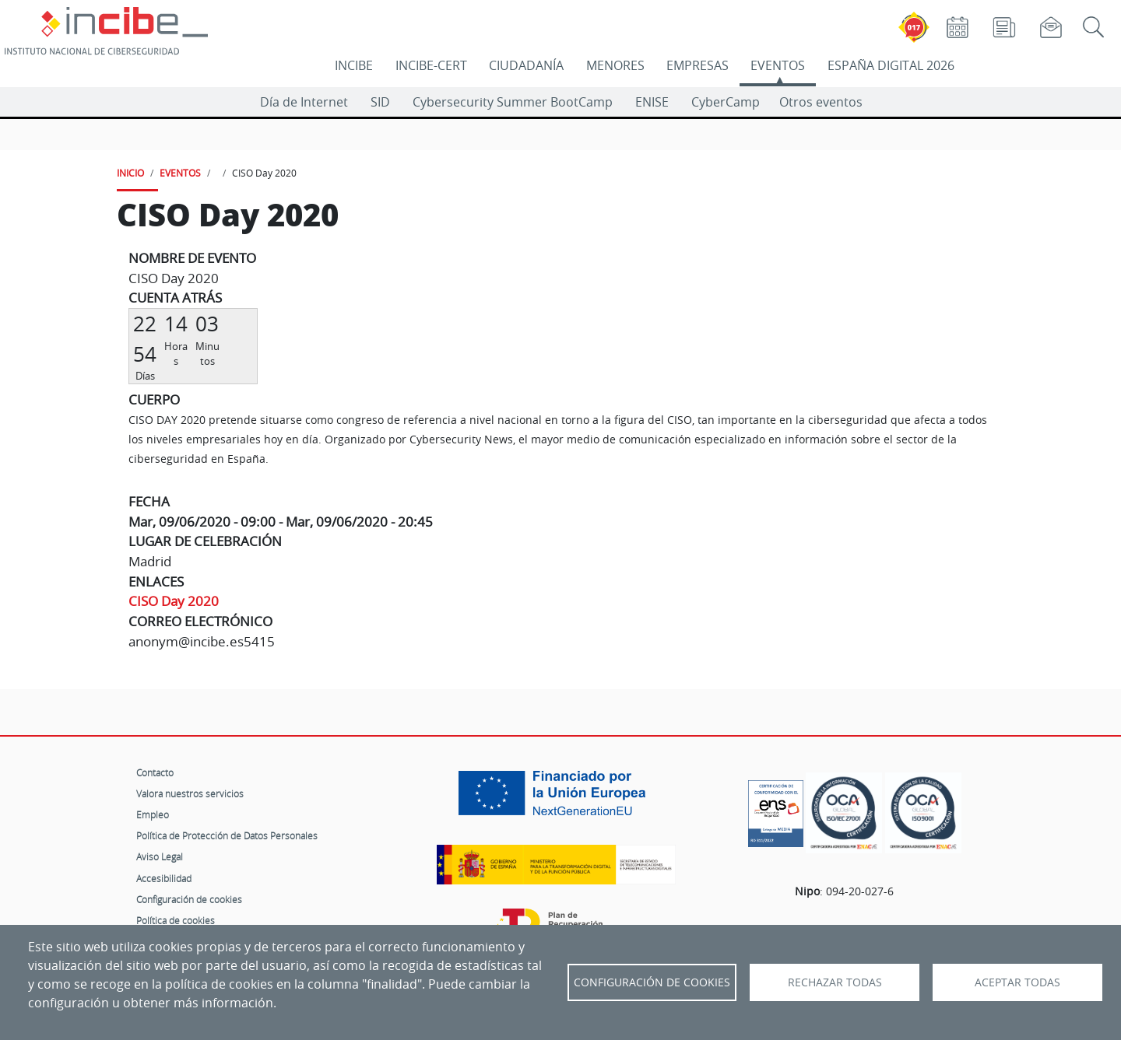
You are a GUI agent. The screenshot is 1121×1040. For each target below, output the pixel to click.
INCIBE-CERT (431, 65)
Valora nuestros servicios (190, 793)
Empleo (152, 814)
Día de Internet (304, 101)
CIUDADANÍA (526, 65)
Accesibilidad (164, 878)
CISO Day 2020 (173, 601)
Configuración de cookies (189, 899)
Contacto (155, 772)
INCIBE (354, 65)
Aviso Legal (159, 856)
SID (380, 101)
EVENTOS (777, 65)
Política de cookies (175, 920)
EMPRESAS (697, 65)
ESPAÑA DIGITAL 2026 (891, 65)
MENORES (615, 65)
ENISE (652, 101)
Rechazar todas (835, 982)
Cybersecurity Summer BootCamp (513, 101)
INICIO (130, 172)
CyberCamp (725, 101)
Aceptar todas (1017, 982)
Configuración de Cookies (652, 982)
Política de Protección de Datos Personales (227, 835)
